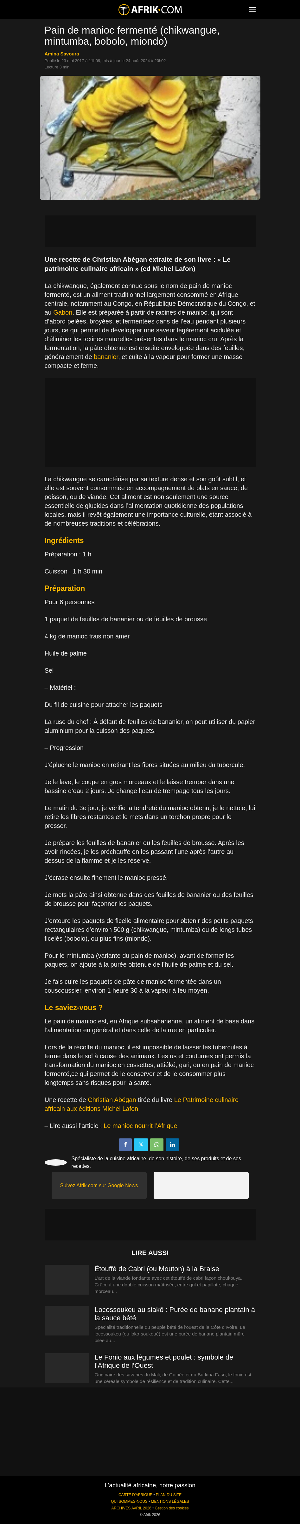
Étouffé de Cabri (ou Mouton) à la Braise (157, 1269)
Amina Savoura (62, 53)
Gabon (62, 312)
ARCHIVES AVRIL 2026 (131, 1508)
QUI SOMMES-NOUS (129, 1501)
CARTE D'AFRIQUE (135, 1495)
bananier (106, 356)
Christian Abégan (113, 1099)
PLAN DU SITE (169, 1495)
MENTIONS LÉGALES (170, 1501)
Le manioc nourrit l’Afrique (140, 1125)
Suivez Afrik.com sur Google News (99, 1185)
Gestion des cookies (171, 1508)
